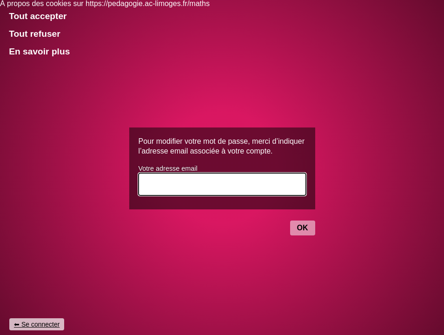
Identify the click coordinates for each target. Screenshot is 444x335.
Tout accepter (37, 16)
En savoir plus (39, 51)
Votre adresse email (168, 168)
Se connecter (40, 324)
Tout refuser (34, 34)
